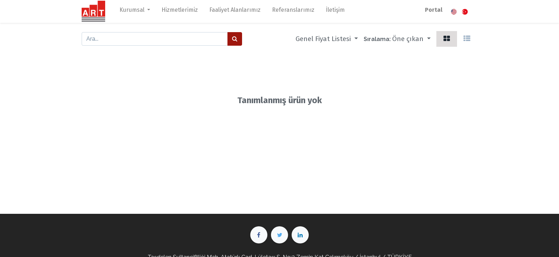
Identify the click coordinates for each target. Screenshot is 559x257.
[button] (411, 39)
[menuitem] (179, 11)
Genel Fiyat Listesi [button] (324, 39)
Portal (433, 9)
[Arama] (234, 39)
